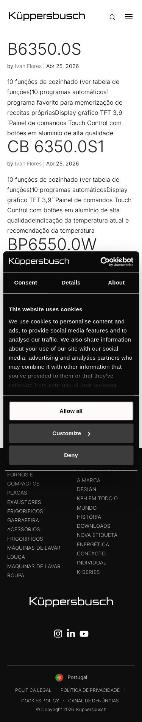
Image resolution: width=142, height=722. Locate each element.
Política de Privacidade (90, 690)
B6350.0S (44, 49)
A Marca (88, 480)
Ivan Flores (28, 66)
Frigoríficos (25, 511)
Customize (71, 433)
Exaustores (24, 502)
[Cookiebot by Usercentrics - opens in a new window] (101, 262)
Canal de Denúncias (93, 700)
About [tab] (116, 282)
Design (86, 489)
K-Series (88, 572)
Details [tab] (71, 282)
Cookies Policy (40, 700)
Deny (71, 455)
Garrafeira (23, 520)
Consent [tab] (25, 282)
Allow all (71, 411)
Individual (91, 563)
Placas (17, 493)
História (89, 517)
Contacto (91, 553)
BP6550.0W (52, 244)
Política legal (33, 690)
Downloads (94, 526)
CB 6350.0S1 (55, 146)
